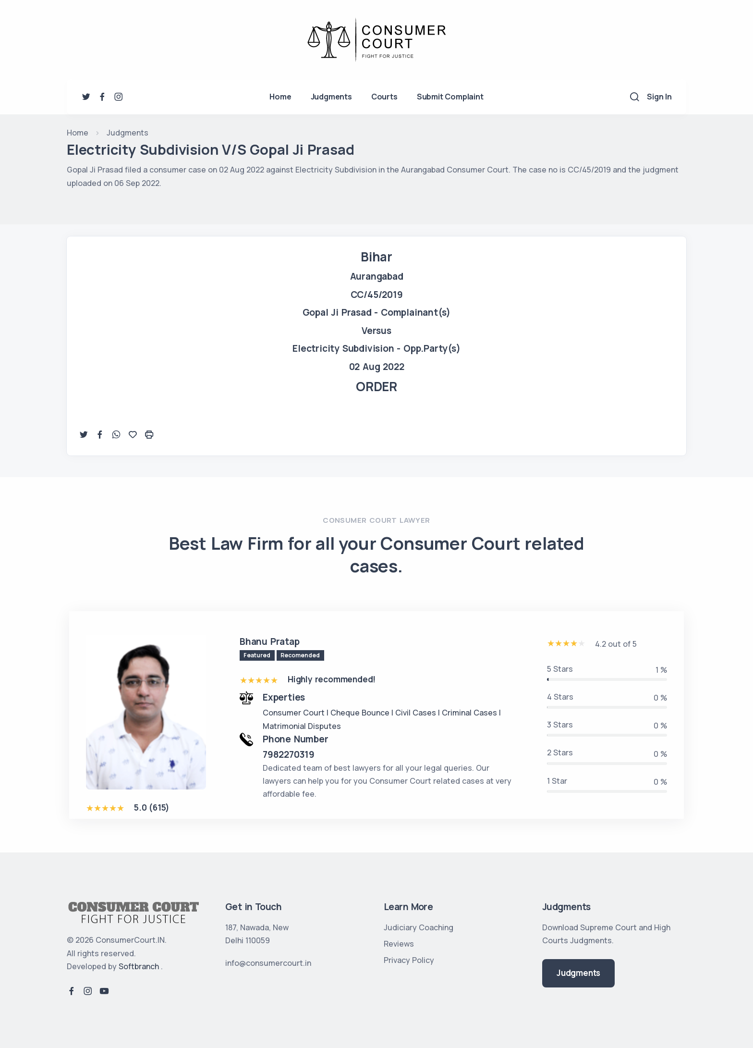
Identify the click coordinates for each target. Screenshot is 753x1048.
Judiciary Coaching (418, 927)
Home (280, 96)
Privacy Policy (409, 960)
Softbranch (139, 966)
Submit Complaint (450, 96)
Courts (384, 96)
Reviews (399, 943)
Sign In (659, 96)
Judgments (331, 96)
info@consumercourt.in (268, 963)
